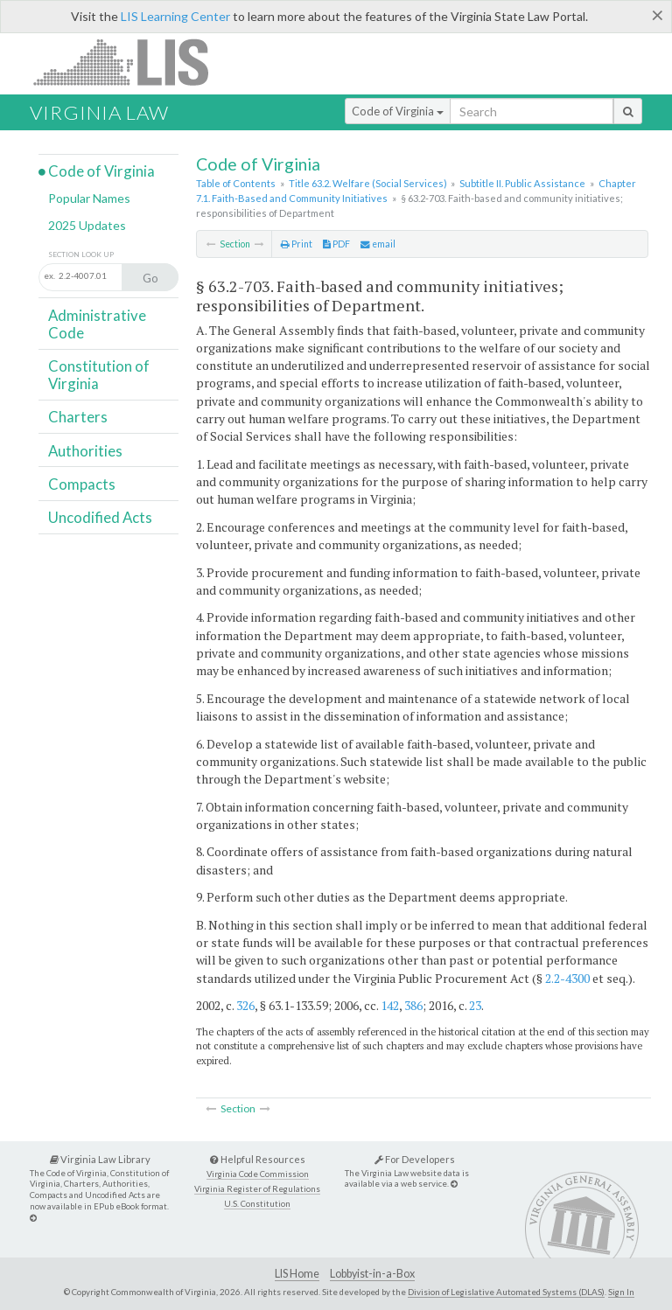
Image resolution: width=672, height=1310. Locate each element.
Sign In (621, 1291)
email (378, 244)
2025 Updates (87, 225)
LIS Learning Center (175, 16)
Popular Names (89, 198)
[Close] (657, 14)
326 (245, 1005)
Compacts (82, 484)
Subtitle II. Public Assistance (522, 183)
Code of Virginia (398, 111)
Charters (78, 417)
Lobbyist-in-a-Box (372, 1273)
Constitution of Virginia (99, 375)
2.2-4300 (567, 978)
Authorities (85, 451)
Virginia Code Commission (257, 1174)
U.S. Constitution (257, 1204)
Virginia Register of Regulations (257, 1189)
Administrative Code (97, 324)
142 (390, 1005)
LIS (130, 62)
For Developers (414, 1159)
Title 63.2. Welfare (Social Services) (368, 183)
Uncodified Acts (100, 517)
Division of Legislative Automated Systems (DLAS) (506, 1291)
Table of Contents (236, 183)
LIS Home (297, 1273)
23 (475, 1005)
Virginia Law (99, 112)
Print (296, 244)
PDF (336, 244)
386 (413, 1005)
